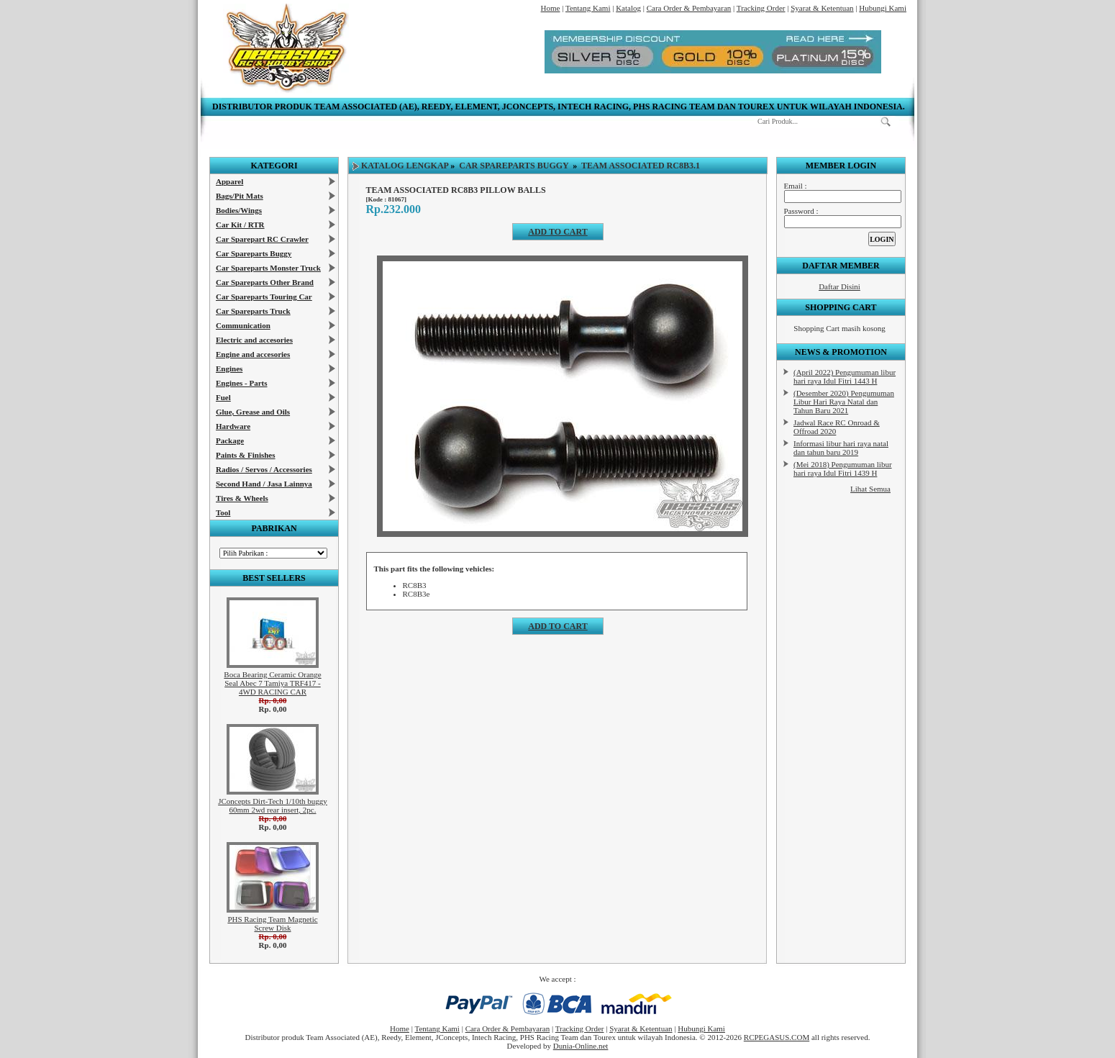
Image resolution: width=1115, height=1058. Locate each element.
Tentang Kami (587, 8)
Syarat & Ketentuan (822, 8)
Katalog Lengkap (404, 165)
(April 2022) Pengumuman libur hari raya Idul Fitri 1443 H (844, 376)
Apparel (229, 181)
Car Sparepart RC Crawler (262, 239)
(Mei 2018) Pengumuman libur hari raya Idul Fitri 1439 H (842, 468)
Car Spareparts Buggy (253, 253)
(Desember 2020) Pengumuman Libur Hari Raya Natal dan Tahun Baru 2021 (843, 402)
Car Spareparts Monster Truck (268, 267)
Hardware (233, 426)
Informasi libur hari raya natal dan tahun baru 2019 (840, 447)
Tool (223, 512)
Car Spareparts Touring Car (264, 296)
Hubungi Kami (882, 8)
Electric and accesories (254, 339)
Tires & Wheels (242, 498)
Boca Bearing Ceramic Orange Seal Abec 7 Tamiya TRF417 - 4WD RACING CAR (272, 683)
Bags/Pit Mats (239, 195)
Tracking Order (761, 8)
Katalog (628, 8)
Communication (243, 325)
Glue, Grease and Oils (253, 411)
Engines (229, 368)
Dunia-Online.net (581, 1045)
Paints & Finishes (246, 455)
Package (230, 440)
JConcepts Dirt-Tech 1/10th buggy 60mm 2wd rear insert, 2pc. (272, 805)
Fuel (223, 397)
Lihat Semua (870, 488)
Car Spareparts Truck (253, 311)
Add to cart (557, 232)
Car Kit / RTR (240, 224)
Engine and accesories (253, 354)
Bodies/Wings (239, 210)
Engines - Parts (242, 383)
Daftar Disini (839, 286)
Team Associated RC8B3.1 (640, 165)
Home (550, 8)
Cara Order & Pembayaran (689, 8)
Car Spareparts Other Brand (265, 282)
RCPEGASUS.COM (776, 1037)
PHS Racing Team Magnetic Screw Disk (272, 923)
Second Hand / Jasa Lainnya (264, 483)
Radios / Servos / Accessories (264, 469)
